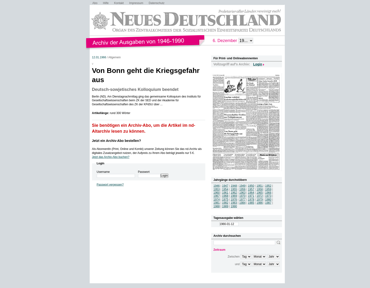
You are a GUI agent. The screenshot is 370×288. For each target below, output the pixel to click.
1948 (234, 185)
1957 (251, 189)
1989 (225, 206)
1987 (268, 202)
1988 (217, 206)
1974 (217, 199)
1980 (268, 199)
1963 (242, 192)
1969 (234, 196)
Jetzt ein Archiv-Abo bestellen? (116, 141)
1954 (225, 189)
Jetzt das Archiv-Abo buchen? (111, 157)
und (237, 264)
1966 (268, 192)
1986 (259, 202)
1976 (234, 199)
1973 (268, 196)
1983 (234, 202)
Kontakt (119, 3)
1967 (217, 196)
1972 (259, 196)
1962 (234, 192)
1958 (259, 189)
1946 (217, 185)
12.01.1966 (99, 57)
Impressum (136, 3)
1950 (251, 185)
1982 (225, 202)
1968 (225, 196)
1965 (259, 192)
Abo (94, 3)
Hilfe (106, 3)
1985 (251, 202)
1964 (251, 192)
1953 (217, 189)
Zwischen (234, 256)
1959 (268, 189)
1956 (242, 189)
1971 (251, 196)
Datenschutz (156, 3)
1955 (234, 189)
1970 (242, 196)
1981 (217, 202)
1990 (234, 206)
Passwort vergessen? (110, 184)
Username (103, 172)
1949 (242, 185)
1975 (225, 199)
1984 (242, 202)
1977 (242, 199)
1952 (268, 185)
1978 (251, 199)
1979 (259, 199)
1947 (225, 185)
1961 (225, 192)
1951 (259, 185)
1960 (217, 192)
